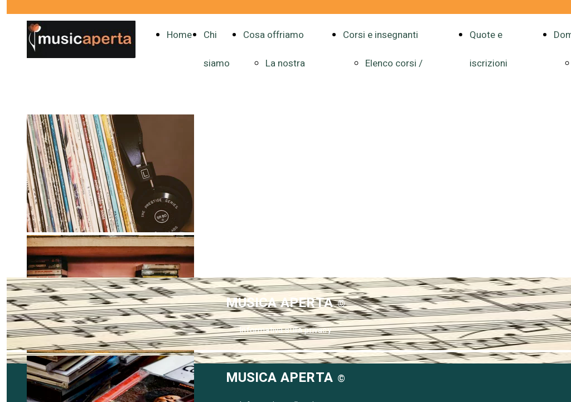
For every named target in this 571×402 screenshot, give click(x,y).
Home (179, 35)
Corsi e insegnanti (380, 35)
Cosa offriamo (273, 35)
